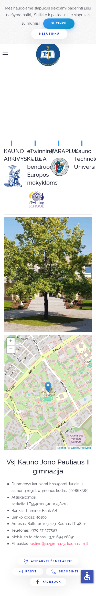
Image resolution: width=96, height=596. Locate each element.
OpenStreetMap (81, 447)
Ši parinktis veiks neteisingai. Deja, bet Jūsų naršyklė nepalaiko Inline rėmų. (42, 94)
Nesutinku (49, 33)
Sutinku (59, 23)
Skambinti (64, 571)
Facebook (48, 581)
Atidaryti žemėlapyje (48, 561)
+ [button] (11, 341)
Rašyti (28, 571)
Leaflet (61, 447)
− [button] (11, 349)
